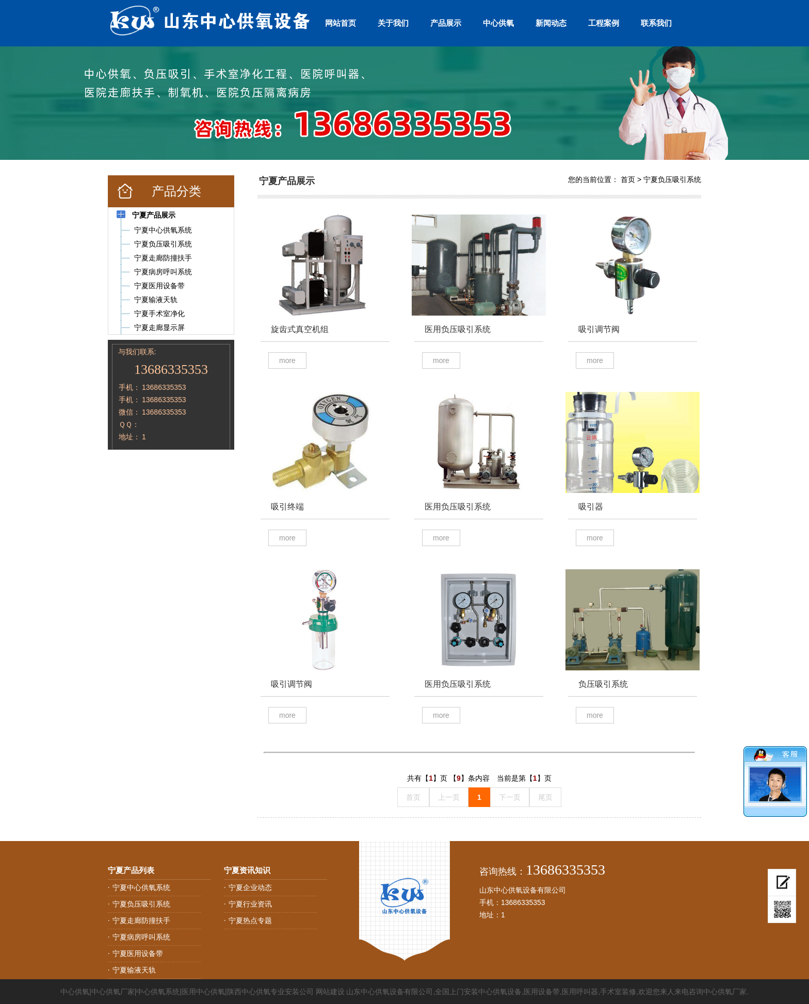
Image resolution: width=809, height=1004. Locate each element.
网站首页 (340, 23)
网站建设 (330, 991)
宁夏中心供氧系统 (141, 887)
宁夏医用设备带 (137, 953)
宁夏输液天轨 (134, 970)
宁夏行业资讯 (250, 904)
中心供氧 (498, 23)
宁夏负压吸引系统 (672, 179)
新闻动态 (551, 23)
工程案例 (603, 23)
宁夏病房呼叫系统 (141, 937)
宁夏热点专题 (250, 920)
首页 (628, 179)
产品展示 (445, 23)
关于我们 (393, 23)
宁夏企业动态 (250, 887)
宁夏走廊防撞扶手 (141, 920)
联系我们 (656, 23)
